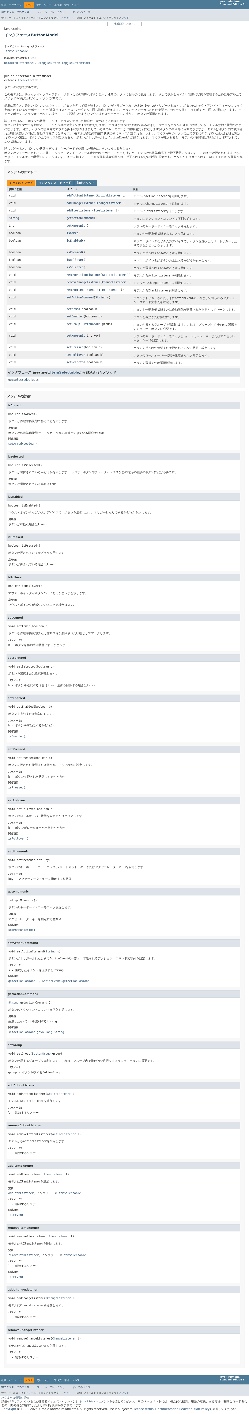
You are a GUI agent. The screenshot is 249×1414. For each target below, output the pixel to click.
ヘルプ (75, 4)
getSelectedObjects (23, 379)
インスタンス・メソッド (55, 182)
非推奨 (58, 4)
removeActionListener (83, 274)
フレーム (42, 12)
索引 (66, 4)
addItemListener (79, 210)
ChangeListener (109, 203)
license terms (143, 1409)
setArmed (73, 309)
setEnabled (75, 316)
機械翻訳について (125, 23)
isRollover (75, 259)
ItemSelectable (16, 51)
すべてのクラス (81, 12)
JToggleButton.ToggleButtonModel (64, 63)
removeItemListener (82, 289)
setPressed (75, 347)
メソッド (66, 17)
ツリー (48, 4)
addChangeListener (81, 203)
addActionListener (81, 195)
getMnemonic (76, 225)
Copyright (8, 1409)
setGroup (73, 324)
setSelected (76, 362)
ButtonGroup (91, 324)
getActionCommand (80, 218)
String (14, 218)
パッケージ (15, 4)
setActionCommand (80, 297)
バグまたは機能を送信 (15, 1397)
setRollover (76, 354)
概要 (3, 4)
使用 (38, 4)
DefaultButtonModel (19, 63)
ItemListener (104, 210)
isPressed (74, 252)
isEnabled (74, 240)
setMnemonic (76, 335)
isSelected (75, 267)
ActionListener (109, 195)
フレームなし (57, 12)
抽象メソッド (86, 182)
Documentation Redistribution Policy (182, 1409)
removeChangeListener (83, 282)
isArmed (72, 233)
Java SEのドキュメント (94, 1401)
